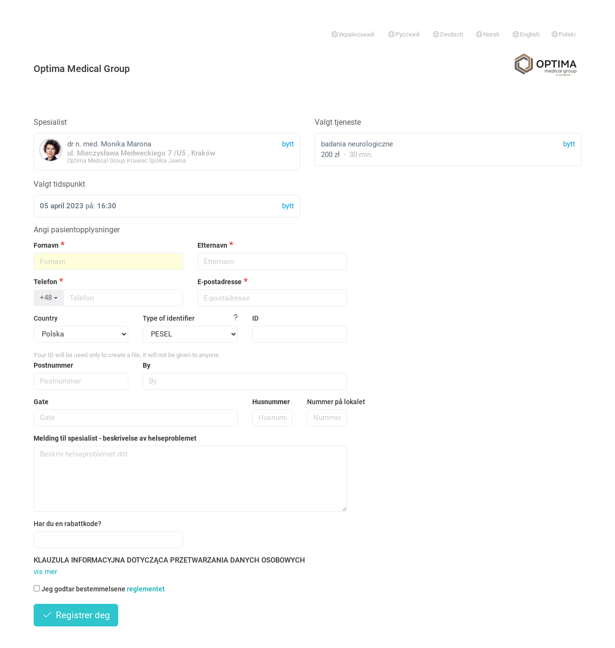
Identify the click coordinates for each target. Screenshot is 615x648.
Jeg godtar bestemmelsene (99, 589)
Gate (41, 402)
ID (255, 318)
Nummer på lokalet (327, 402)
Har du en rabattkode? (67, 524)
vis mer (45, 571)
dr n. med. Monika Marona (167, 151)
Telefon (45, 282)
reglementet (146, 589)
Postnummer (53, 365)
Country (46, 318)
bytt (569, 144)
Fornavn (46, 245)
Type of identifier (169, 318)
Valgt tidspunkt (59, 184)
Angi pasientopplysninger (77, 229)
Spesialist (50, 122)
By (146, 365)
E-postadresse (219, 282)
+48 (49, 297)
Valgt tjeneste (338, 122)
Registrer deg (76, 615)
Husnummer (271, 402)
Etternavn (212, 245)
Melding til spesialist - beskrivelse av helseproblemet (115, 438)
